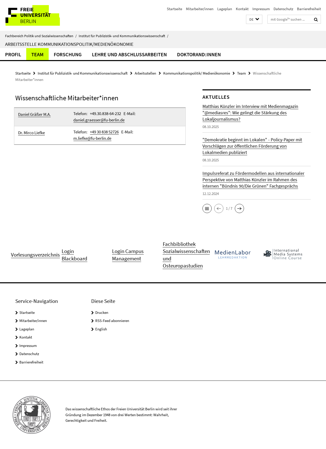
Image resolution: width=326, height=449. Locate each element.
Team (37, 54)
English (101, 329)
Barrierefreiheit (309, 8)
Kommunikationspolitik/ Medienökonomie (196, 73)
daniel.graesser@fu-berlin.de (99, 120)
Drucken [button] (101, 312)
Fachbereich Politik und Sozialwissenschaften (41, 36)
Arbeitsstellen (145, 73)
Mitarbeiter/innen (199, 8)
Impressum (261, 8)
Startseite (174, 8)
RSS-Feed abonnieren (112, 320)
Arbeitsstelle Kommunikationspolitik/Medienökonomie (69, 44)
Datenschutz (283, 8)
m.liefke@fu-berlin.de (92, 138)
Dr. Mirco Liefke (31, 132)
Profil (13, 54)
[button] (254, 19)
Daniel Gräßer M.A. (34, 114)
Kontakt (242, 8)
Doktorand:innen (199, 54)
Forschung (68, 54)
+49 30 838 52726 (104, 132)
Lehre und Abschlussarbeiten (129, 54)
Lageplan (224, 8)
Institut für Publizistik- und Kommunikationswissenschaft (123, 36)
